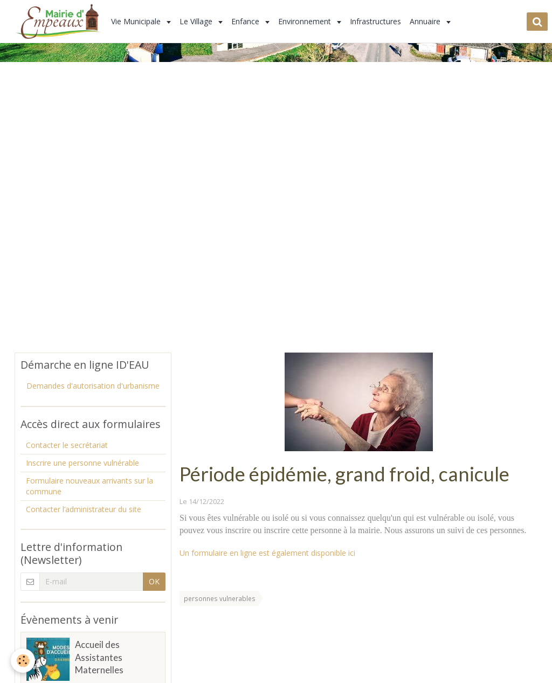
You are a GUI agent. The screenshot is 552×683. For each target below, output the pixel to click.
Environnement (305, 21)
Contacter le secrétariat (67, 445)
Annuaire (426, 21)
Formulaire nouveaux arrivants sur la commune (89, 485)
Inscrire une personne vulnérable (82, 463)
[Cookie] (23, 660)
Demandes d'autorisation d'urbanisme (93, 386)
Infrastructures (375, 21)
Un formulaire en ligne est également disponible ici (267, 553)
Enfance (246, 21)
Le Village (197, 21)
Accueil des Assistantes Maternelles (99, 657)
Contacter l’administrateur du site (83, 509)
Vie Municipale (137, 21)
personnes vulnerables (220, 598)
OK (154, 581)
